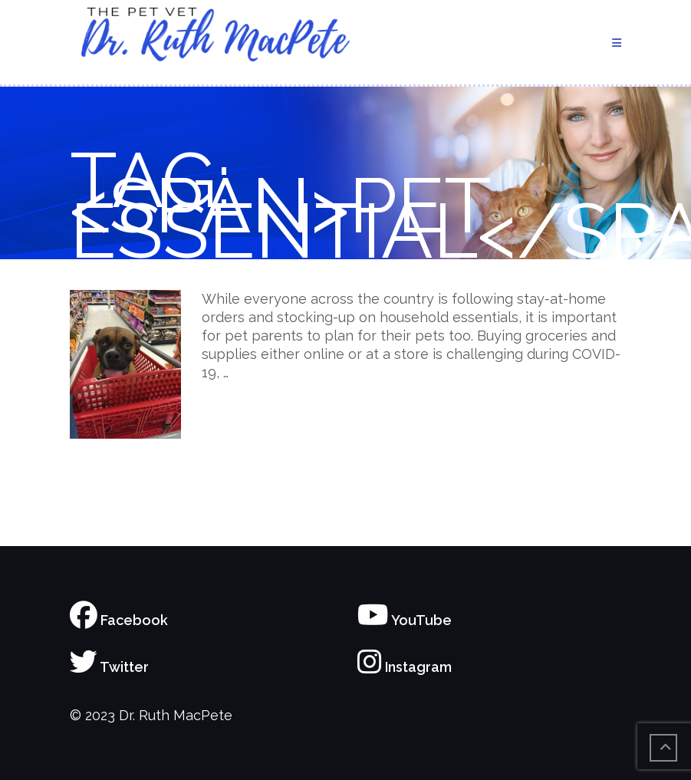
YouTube (404, 620)
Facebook (119, 620)
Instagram (404, 667)
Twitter (109, 667)
